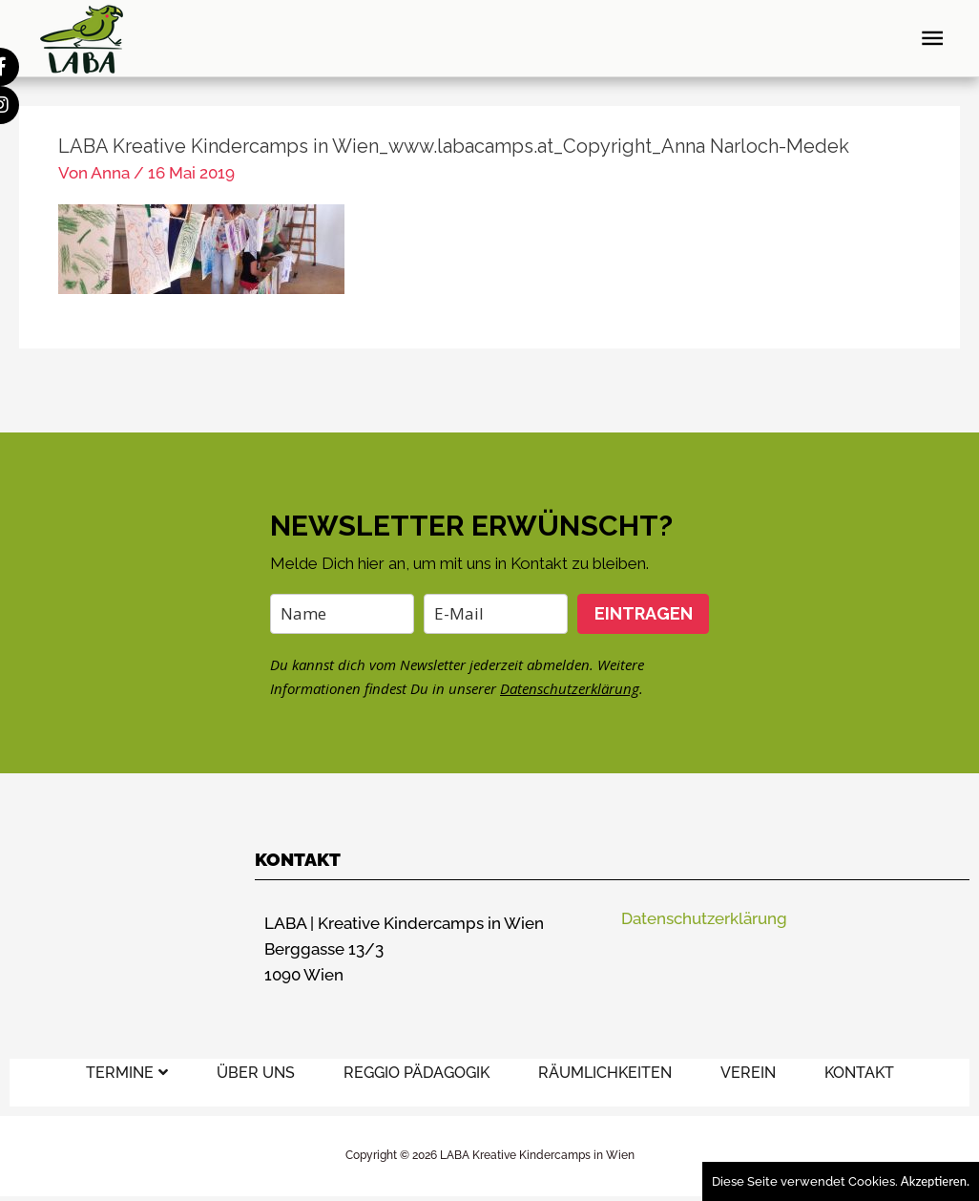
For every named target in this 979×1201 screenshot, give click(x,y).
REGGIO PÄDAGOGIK (417, 1073)
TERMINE (127, 1073)
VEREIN (748, 1073)
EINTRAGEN (643, 613)
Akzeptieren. (935, 1181)
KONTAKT (859, 1073)
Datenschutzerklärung (569, 688)
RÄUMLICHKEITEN (605, 1073)
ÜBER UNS (256, 1073)
